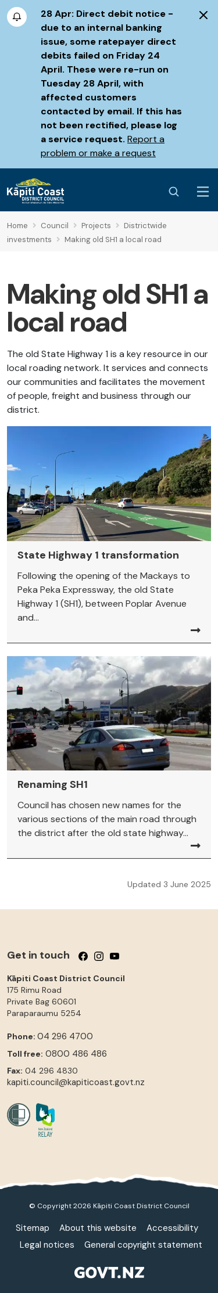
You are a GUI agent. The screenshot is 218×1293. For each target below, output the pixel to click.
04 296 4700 (65, 1036)
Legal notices (47, 1245)
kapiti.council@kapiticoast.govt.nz (76, 1082)
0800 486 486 (76, 1054)
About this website (98, 1228)
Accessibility (172, 1228)
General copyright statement (143, 1245)
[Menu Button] (203, 191)
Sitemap (32, 1228)
